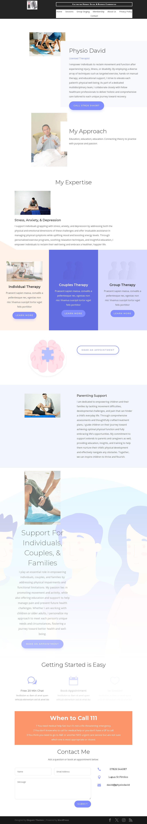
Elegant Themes (35, 820)
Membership (98, 12)
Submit (83, 804)
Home (59, 12)
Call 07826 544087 (86, 105)
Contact (94, 16)
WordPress (63, 820)
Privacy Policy (125, 12)
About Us (112, 12)
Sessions (69, 12)
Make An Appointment (98, 350)
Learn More (24, 315)
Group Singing (83, 12)
